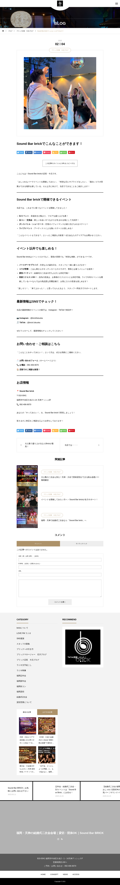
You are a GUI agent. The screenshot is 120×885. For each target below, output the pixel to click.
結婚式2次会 (22, 697)
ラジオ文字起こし (24, 665)
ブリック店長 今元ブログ (60, 50)
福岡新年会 (21, 681)
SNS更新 (20, 638)
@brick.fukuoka (33, 323)
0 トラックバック (81, 543)
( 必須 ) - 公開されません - (30, 563)
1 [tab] (81, 661)
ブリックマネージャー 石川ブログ (32, 654)
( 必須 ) (29, 556)
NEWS (65, 874)
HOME (43, 874)
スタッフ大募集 (23, 644)
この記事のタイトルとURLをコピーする (60, 163)
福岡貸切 (20, 692)
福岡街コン (21, 686)
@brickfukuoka (36, 318)
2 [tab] (83, 661)
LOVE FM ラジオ (24, 633)
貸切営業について (24, 702)
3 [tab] (85, 661)
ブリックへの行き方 (25, 649)
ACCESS (76, 874)
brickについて (22, 628)
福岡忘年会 (21, 676)
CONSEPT (54, 874)
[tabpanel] (82, 647)
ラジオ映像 (21, 670)
